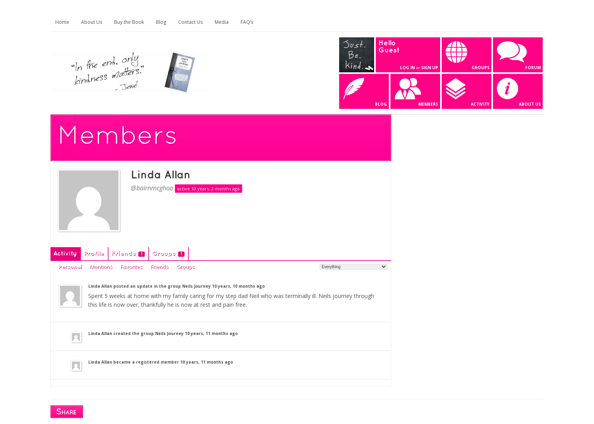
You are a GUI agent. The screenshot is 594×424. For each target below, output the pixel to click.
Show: (311, 266)
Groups (168, 254)
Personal (70, 266)
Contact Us (190, 22)
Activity (65, 254)
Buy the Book (129, 22)
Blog (161, 22)
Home (62, 22)
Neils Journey (196, 286)
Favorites (131, 266)
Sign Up (429, 67)
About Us (91, 22)
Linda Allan (160, 175)
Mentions (101, 266)
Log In (407, 67)
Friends (128, 254)
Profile (94, 254)
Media (222, 22)
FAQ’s (247, 22)
